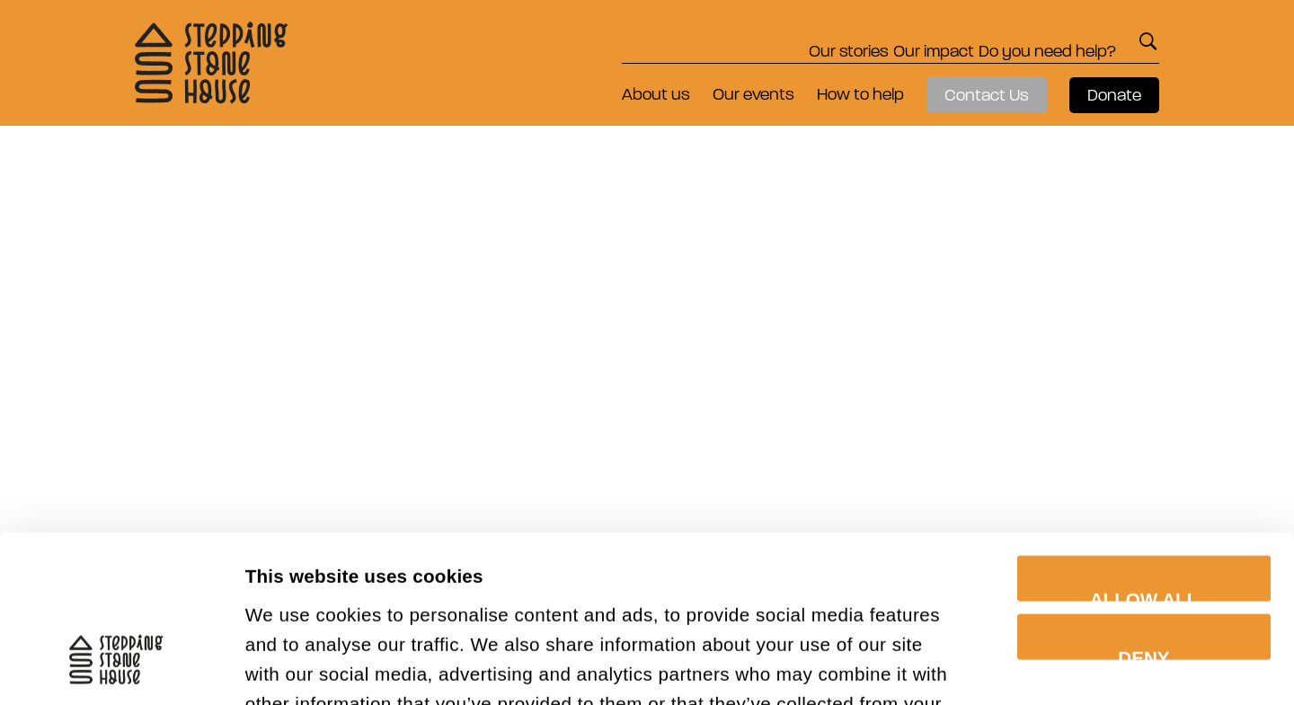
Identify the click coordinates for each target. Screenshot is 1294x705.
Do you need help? (1032, 41)
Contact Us (986, 95)
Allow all (1144, 439)
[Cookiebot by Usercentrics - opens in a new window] (116, 665)
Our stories (771, 41)
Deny (1143, 497)
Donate (1114, 95)
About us (656, 94)
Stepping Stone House (211, 63)
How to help (860, 94)
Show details (1138, 664)
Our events (753, 94)
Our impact (886, 41)
